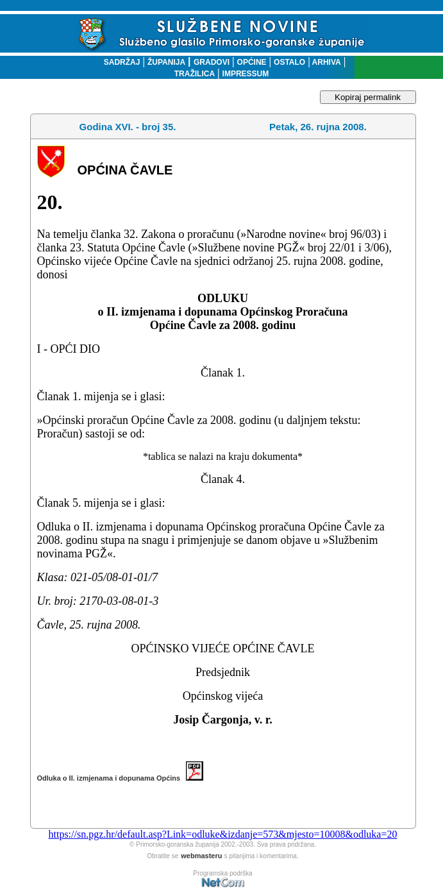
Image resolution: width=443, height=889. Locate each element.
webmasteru (201, 855)
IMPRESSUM (245, 73)
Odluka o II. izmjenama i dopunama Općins (120, 778)
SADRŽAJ (118, 62)
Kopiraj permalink (368, 97)
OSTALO (289, 62)
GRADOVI (212, 62)
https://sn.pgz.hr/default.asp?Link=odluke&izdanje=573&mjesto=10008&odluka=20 (222, 834)
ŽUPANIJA (166, 62)
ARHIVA (325, 62)
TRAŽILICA (194, 73)
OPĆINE (252, 62)
